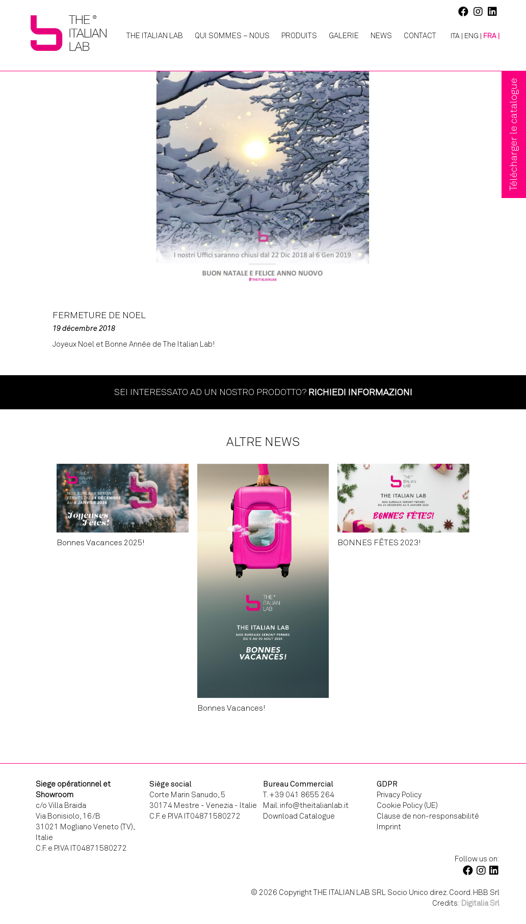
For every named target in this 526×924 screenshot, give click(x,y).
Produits (299, 35)
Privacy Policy (399, 794)
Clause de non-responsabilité (428, 816)
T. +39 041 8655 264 (298, 794)
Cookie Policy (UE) (407, 805)
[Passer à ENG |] (473, 36)
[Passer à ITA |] (453, 36)
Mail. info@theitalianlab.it (306, 805)
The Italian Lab (154, 35)
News (381, 35)
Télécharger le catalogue (513, 134)
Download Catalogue (299, 816)
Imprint (389, 826)
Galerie (344, 35)
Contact (420, 35)
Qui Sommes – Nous (232, 35)
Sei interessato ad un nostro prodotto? (263, 392)
